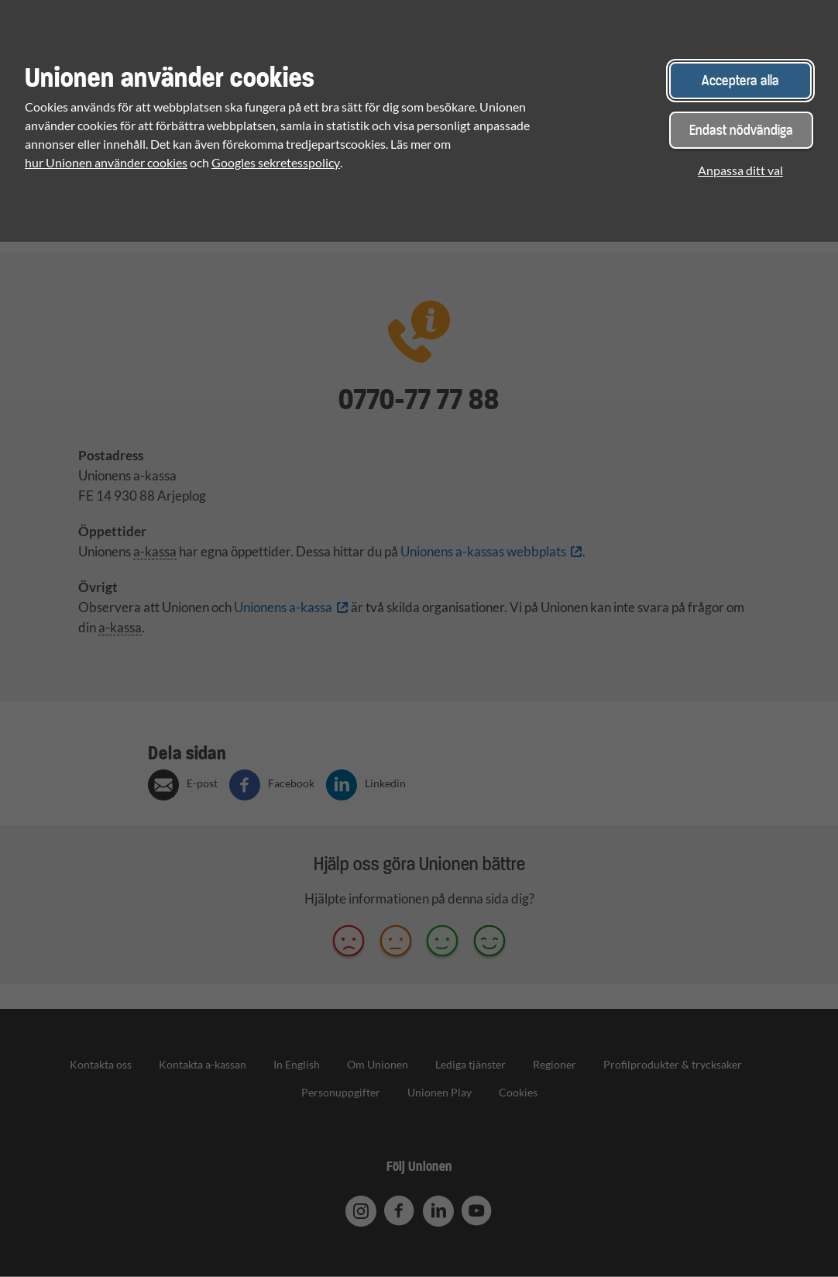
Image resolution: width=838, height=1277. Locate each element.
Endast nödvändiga (741, 129)
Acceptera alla (740, 80)
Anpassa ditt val (740, 170)
